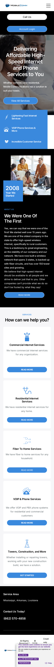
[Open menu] (48, 5)
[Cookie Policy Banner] (35, 655)
